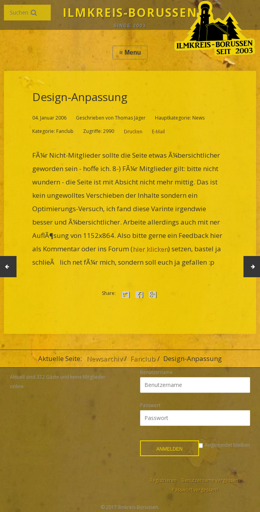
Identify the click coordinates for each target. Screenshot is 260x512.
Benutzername (156, 372)
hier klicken (150, 248)
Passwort (150, 405)
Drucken (133, 131)
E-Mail (157, 131)
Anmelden (170, 449)
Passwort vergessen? (195, 489)
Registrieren (163, 480)
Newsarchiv (104, 358)
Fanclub (142, 358)
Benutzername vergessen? (211, 480)
